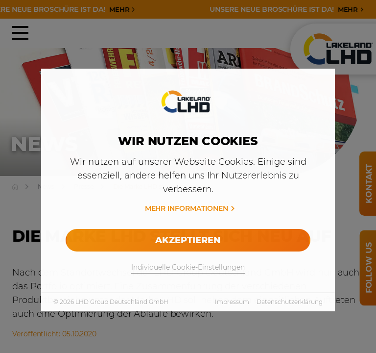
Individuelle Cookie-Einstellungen (188, 267)
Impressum (232, 301)
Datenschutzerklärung (290, 301)
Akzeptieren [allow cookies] (187, 240)
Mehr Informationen (186, 208)
